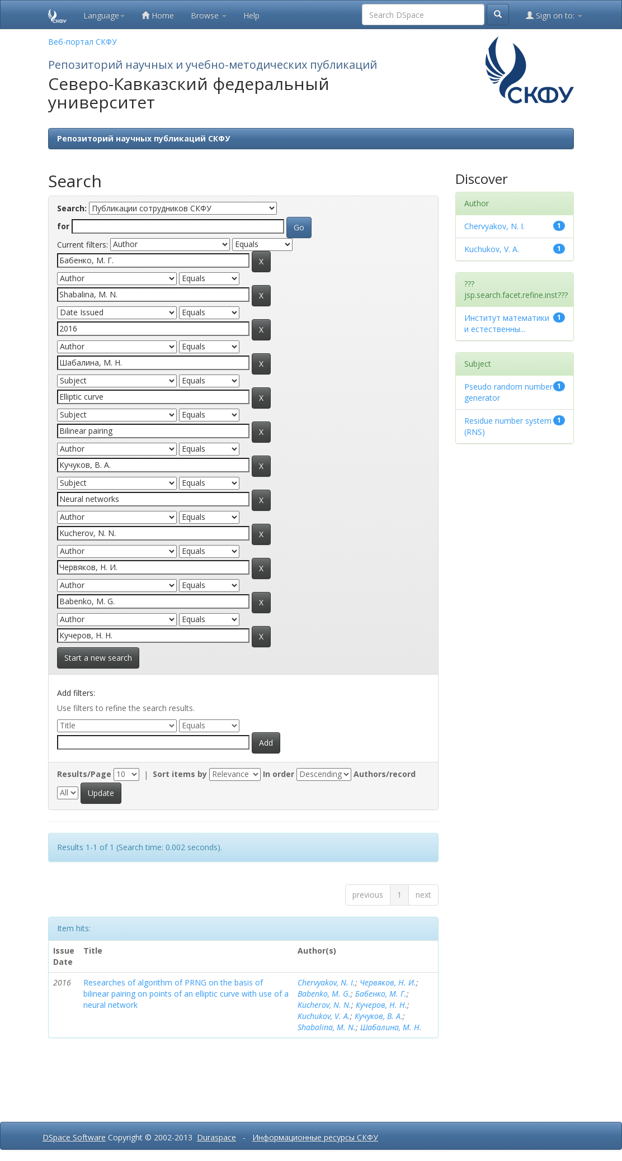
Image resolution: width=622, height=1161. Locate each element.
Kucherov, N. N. (324, 1004)
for (63, 226)
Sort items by (180, 774)
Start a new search (98, 657)
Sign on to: (554, 15)
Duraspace (216, 1137)
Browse (209, 15)
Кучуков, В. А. (379, 1016)
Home (158, 15)
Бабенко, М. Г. (381, 993)
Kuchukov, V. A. (324, 1016)
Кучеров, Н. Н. (381, 1004)
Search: (72, 208)
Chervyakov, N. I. (326, 982)
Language (104, 15)
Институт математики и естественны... (506, 323)
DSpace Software (74, 1137)
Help (251, 15)
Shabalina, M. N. (327, 1027)
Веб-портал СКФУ (82, 41)
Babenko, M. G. (324, 993)
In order (278, 774)
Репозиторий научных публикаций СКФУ (143, 138)
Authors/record (385, 774)
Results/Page (84, 774)
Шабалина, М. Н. (391, 1027)
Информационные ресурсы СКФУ (315, 1137)
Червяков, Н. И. (388, 982)
